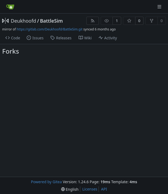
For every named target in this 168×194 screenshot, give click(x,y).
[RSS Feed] (92, 21)
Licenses (89, 189)
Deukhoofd (23, 20)
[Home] (10, 7)
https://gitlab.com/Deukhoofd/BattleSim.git (50, 29)
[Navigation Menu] (160, 6)
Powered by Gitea (46, 181)
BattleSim (51, 20)
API (104, 189)
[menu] (70, 189)
